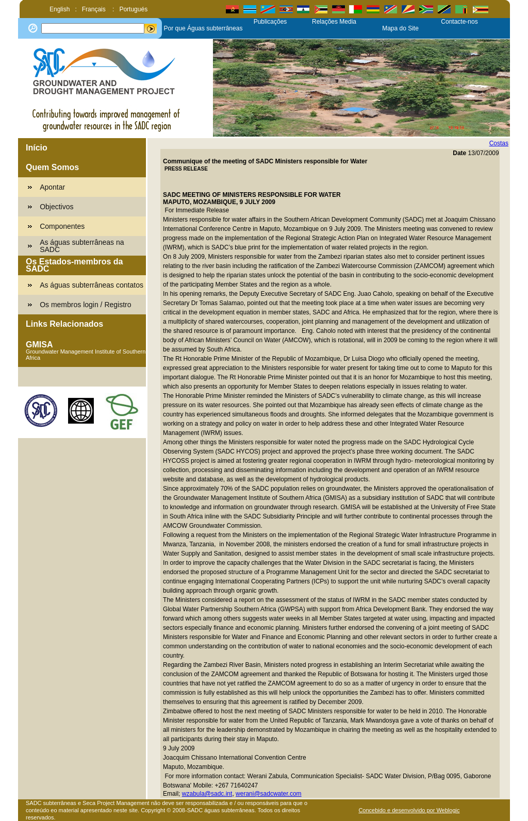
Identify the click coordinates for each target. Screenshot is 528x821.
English (60, 9)
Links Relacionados (64, 324)
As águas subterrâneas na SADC (82, 246)
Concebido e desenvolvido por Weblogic (408, 810)
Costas (498, 143)
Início (36, 147)
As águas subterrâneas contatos (91, 285)
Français (94, 9)
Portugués (133, 9)
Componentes (62, 226)
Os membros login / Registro (85, 304)
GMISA (39, 344)
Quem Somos (52, 167)
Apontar (52, 187)
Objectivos (56, 207)
